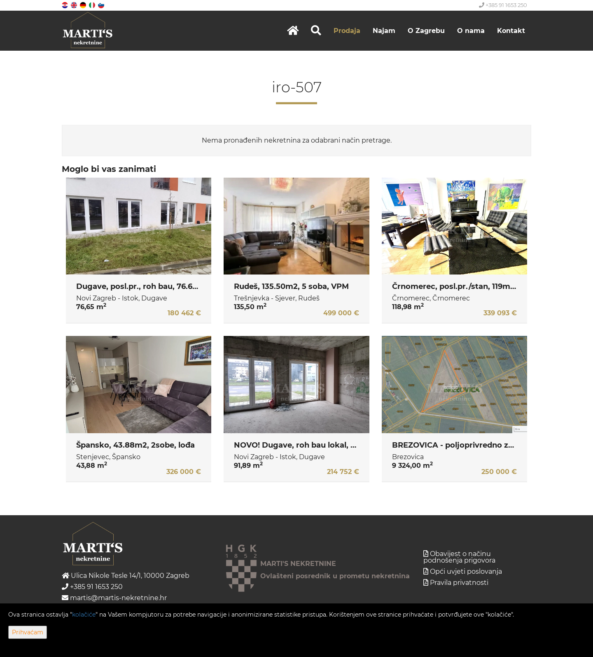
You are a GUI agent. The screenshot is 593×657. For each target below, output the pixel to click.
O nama (471, 31)
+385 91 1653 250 (503, 5)
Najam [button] (384, 31)
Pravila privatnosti (459, 583)
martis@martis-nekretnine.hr (114, 598)
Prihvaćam (27, 632)
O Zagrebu (426, 31)
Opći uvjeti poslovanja (466, 571)
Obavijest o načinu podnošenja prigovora (459, 557)
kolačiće (84, 614)
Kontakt (511, 31)
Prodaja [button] (347, 31)
